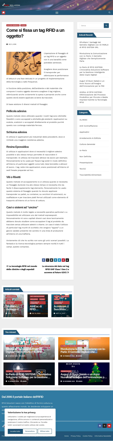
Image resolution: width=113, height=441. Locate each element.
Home (66, 436)
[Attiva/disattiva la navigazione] (57, 13)
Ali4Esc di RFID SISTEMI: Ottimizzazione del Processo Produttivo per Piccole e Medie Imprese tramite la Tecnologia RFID (94, 97)
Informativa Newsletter (102, 436)
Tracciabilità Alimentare (10, 303)
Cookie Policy (87, 436)
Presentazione (11, 296)
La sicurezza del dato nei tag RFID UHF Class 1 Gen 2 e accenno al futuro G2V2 (55, 269)
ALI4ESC (56, 296)
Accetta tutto (45, 431)
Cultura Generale (13, 25)
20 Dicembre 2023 (69, 381)
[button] (109, 13)
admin (22, 356)
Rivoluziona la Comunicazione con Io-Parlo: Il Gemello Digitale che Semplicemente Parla (83, 352)
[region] (30, 422)
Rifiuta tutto (30, 431)
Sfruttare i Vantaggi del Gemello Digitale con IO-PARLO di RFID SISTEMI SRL (94, 45)
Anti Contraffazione (37, 296)
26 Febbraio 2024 (69, 356)
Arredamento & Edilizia (90, 138)
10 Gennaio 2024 (13, 381)
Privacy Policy (76, 436)
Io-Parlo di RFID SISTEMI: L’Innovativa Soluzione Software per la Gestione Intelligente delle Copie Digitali (28, 377)
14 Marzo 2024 (13, 356)
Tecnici (23, 25)
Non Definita (85, 157)
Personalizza (15, 431)
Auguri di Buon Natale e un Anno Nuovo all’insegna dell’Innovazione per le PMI (92, 83)
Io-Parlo (83, 151)
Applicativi (34, 299)
